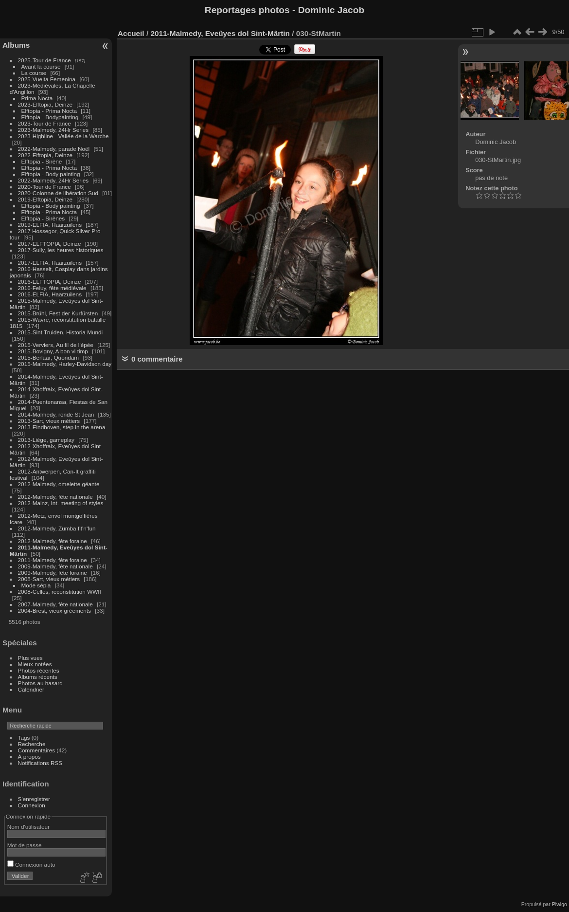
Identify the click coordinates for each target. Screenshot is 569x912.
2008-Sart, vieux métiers (49, 579)
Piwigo (559, 904)
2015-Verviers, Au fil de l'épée (55, 345)
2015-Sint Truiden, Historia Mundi (60, 332)
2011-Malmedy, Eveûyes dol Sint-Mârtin (220, 33)
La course (34, 73)
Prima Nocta (37, 98)
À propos (29, 756)
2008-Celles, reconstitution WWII (59, 591)
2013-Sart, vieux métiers (50, 421)
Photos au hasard (40, 683)
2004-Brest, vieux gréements (54, 610)
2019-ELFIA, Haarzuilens (50, 224)
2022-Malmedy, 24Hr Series (53, 180)
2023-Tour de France (44, 123)
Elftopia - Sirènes (43, 218)
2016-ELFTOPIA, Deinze (49, 281)
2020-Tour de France (44, 186)
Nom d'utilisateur (28, 826)
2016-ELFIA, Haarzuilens (50, 294)
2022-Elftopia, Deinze (45, 155)
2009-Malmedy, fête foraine (52, 572)
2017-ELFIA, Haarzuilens (51, 262)
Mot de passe (24, 845)
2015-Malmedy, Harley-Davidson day (65, 364)
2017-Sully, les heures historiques (61, 250)
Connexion (31, 805)
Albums (16, 45)
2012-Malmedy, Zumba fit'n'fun (57, 528)
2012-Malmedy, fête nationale (55, 496)
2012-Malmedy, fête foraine (52, 541)
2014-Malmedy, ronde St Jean (56, 414)
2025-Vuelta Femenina (47, 79)
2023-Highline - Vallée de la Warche (63, 136)
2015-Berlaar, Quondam (48, 357)
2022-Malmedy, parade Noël (54, 149)
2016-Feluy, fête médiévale (52, 288)
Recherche (32, 744)
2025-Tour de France (44, 60)
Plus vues (30, 658)
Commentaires (36, 750)
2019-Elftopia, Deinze (45, 199)
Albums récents (37, 677)
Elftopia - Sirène (41, 161)
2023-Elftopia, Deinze (45, 104)
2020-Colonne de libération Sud (58, 193)
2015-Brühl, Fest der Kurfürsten (58, 313)
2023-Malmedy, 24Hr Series (53, 130)
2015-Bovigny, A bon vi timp (53, 351)
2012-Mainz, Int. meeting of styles (61, 503)
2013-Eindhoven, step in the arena (62, 427)
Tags (24, 737)
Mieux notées (35, 664)
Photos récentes (38, 670)
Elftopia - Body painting (50, 174)
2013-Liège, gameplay (46, 440)
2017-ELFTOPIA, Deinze (49, 243)
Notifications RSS (40, 763)
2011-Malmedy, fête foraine (52, 560)
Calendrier (31, 689)
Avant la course (41, 66)
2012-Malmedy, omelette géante (59, 484)
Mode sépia (36, 585)
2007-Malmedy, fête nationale (55, 604)
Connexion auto (31, 864)
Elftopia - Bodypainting (50, 117)
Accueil (131, 33)
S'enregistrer (34, 799)
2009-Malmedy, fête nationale (55, 566)
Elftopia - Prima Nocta (49, 111)
